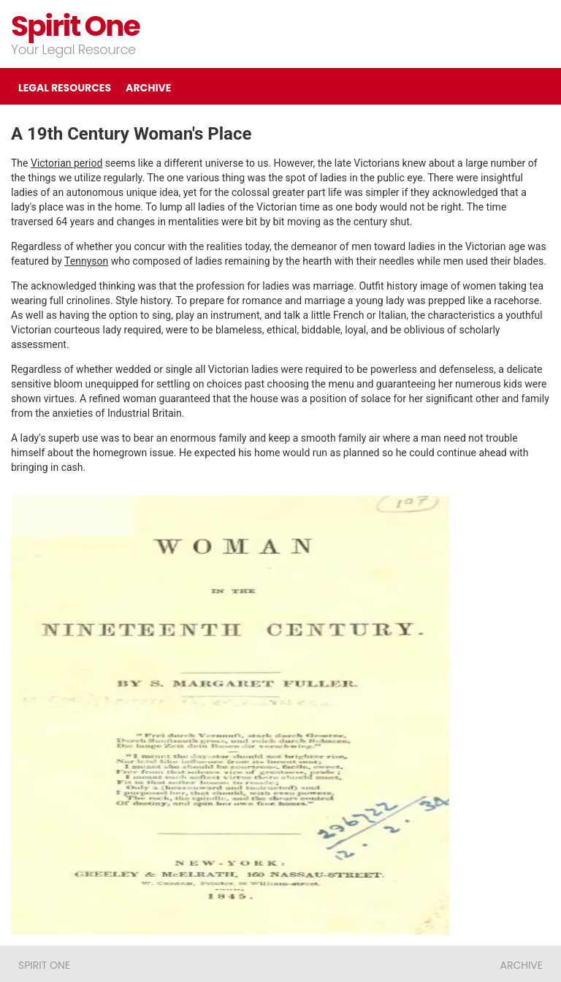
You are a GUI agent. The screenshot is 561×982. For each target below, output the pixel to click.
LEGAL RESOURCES (64, 87)
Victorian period (66, 163)
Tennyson (86, 261)
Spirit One (75, 26)
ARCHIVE (148, 87)
